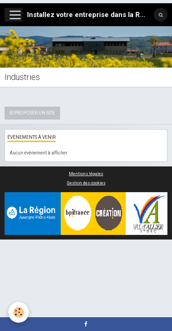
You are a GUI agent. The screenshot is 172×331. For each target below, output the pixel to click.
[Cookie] (18, 312)
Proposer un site (32, 112)
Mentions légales (86, 173)
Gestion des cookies (86, 183)
